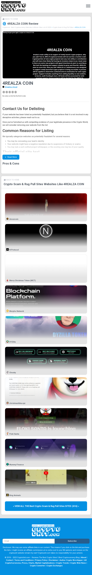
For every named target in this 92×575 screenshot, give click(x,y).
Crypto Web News (78, 563)
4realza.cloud (11, 87)
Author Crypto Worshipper (71, 560)
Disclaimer (53, 560)
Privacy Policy (41, 560)
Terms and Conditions (24, 560)
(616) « (75, 506)
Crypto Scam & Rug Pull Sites (63, 27)
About (83, 557)
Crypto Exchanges (55, 566)
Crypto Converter (37, 566)
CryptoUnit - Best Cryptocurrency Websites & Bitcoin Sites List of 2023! (26, 27)
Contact (9, 560)
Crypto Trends (62, 563)
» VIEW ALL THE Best (24, 506)
